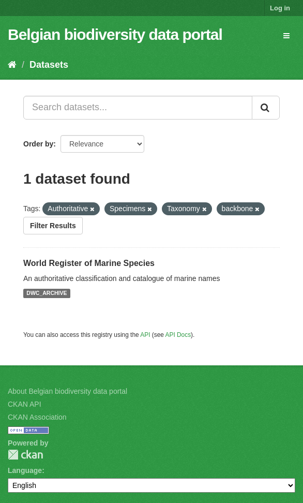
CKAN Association (37, 417)
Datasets (48, 65)
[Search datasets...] (137, 108)
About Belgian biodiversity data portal (67, 391)
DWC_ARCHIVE (46, 293)
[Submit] (266, 108)
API (145, 334)
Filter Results (53, 225)
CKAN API (24, 404)
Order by (38, 144)
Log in (280, 8)
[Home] (12, 65)
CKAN (25, 454)
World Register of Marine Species (89, 263)
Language (25, 470)
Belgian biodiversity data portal (115, 34)
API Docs (178, 334)
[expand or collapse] (286, 35)
